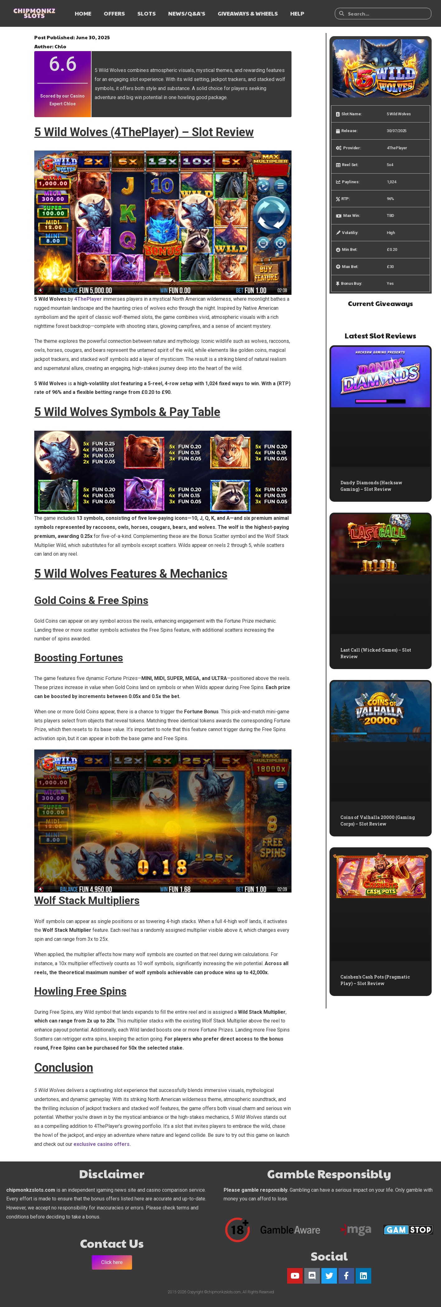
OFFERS (114, 13)
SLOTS (146, 13)
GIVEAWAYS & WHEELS (248, 13)
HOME (83, 13)
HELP (297, 13)
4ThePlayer (88, 299)
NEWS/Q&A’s (186, 13)
